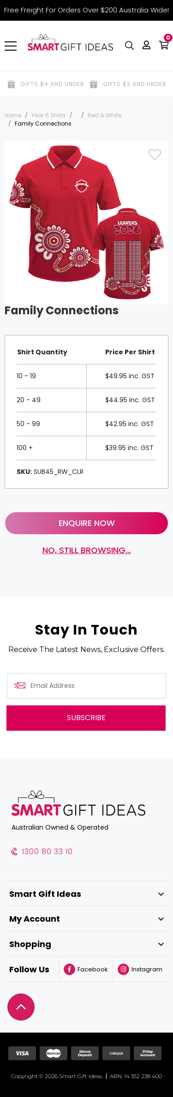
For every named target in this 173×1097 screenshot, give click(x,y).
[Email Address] (86, 686)
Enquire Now (87, 523)
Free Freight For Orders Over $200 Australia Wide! (86, 10)
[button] (146, 46)
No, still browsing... (86, 550)
